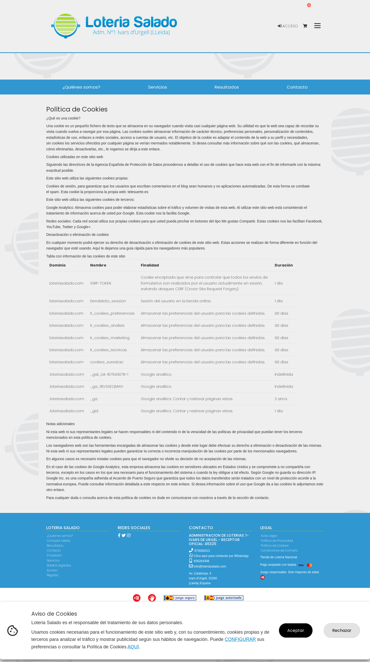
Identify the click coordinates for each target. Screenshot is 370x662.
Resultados (55, 545)
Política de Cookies (275, 545)
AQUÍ (133, 646)
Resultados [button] (227, 87)
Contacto (54, 550)
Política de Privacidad (277, 540)
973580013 (202, 551)
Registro (53, 575)
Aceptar (295, 630)
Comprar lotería (58, 540)
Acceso (288, 26)
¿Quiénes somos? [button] (81, 87)
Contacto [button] (297, 87)
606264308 (199, 561)
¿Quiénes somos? (60, 536)
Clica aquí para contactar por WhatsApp (218, 556)
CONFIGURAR (240, 639)
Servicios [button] (157, 87)
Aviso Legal (269, 536)
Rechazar (341, 630)
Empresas (54, 555)
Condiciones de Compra (279, 550)
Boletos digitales (59, 565)
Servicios (53, 560)
